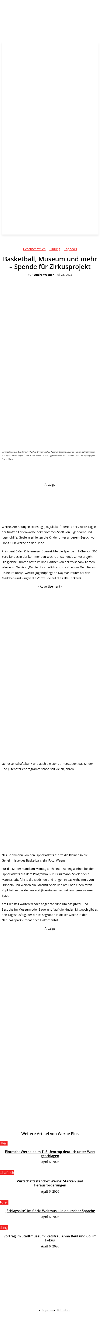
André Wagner (44, 275)
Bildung (55, 249)
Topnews (70, 249)
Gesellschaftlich (34, 249)
